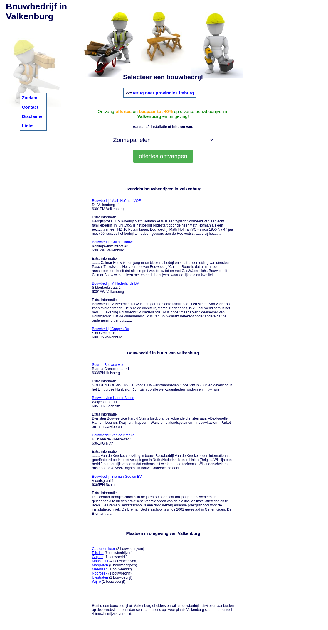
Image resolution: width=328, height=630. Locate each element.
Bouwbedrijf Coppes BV (110, 329)
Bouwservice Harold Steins (113, 398)
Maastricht (100, 561)
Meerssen (99, 569)
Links (27, 125)
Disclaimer (33, 116)
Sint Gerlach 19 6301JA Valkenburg (110, 333)
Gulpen (97, 557)
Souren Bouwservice (108, 365)
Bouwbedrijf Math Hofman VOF (116, 201)
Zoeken (30, 97)
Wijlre (96, 582)
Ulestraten (100, 577)
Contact (30, 106)
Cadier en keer (103, 549)
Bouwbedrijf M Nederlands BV (115, 283)
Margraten (100, 565)
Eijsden (97, 553)
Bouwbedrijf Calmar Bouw (112, 242)
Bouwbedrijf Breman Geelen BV (117, 476)
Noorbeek (99, 573)
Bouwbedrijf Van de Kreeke (113, 435)
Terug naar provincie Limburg (163, 92)
